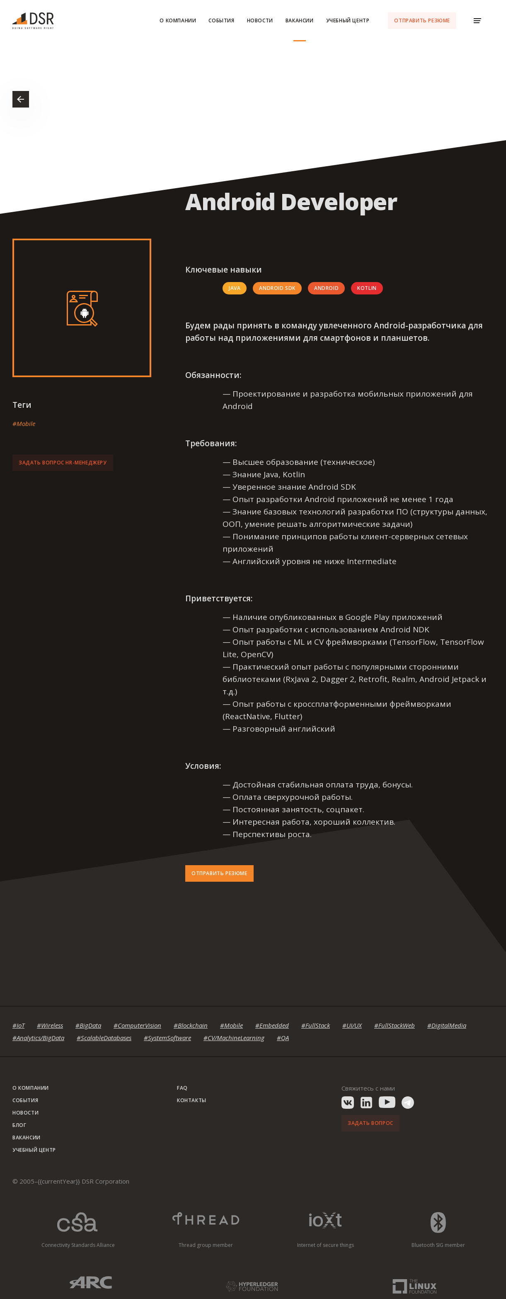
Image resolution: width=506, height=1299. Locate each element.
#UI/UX (352, 1025)
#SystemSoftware (167, 1037)
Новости (260, 20)
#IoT (18, 1025)
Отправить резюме (422, 20)
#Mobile (23, 423)
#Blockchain (191, 1025)
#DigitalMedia (446, 1025)
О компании (178, 20)
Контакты (191, 1100)
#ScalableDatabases (104, 1037)
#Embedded (272, 1025)
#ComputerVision (137, 1025)
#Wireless (50, 1025)
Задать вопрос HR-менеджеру (63, 462)
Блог (19, 1125)
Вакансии (300, 20)
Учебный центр (348, 20)
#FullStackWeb (394, 1025)
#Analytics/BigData (38, 1037)
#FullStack (315, 1025)
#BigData (88, 1025)
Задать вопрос (370, 1123)
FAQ (182, 1087)
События (221, 20)
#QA (283, 1037)
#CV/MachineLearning (233, 1037)
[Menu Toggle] (477, 20)
